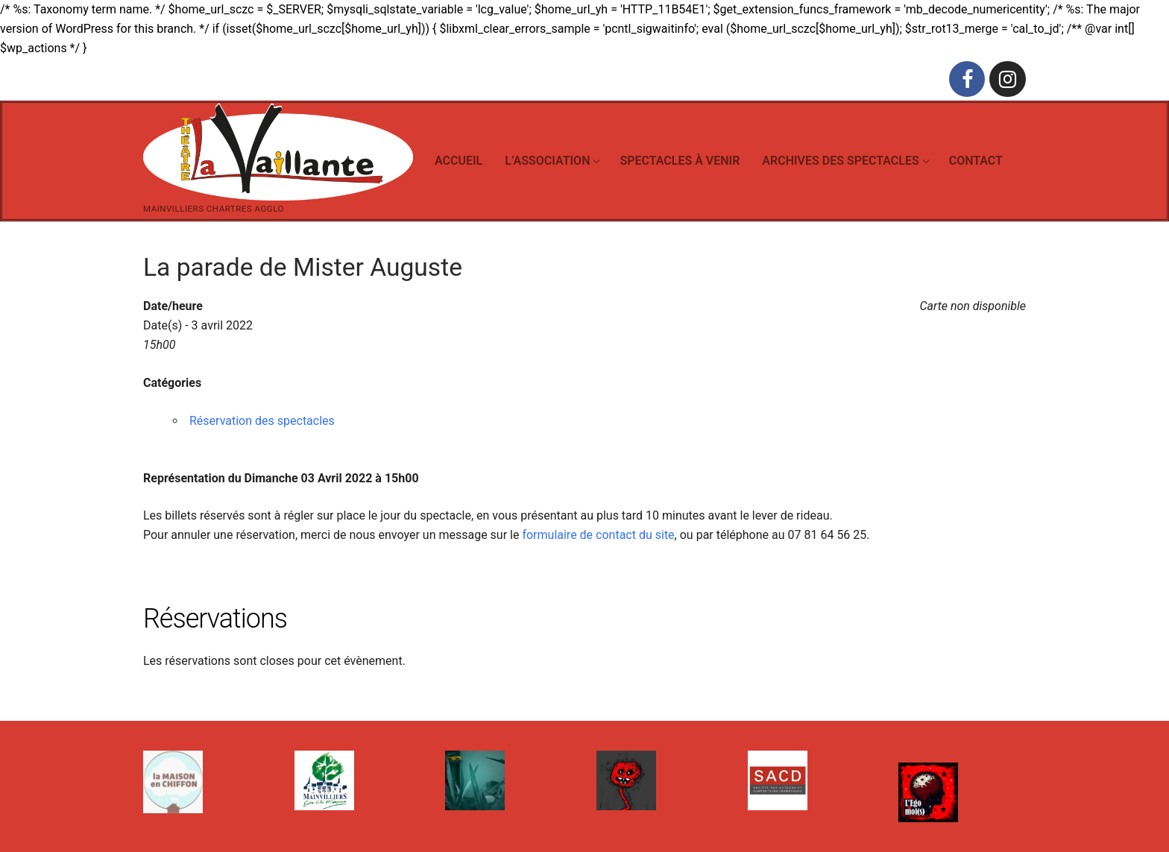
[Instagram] (1007, 79)
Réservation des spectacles (262, 421)
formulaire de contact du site (598, 535)
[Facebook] (967, 79)
